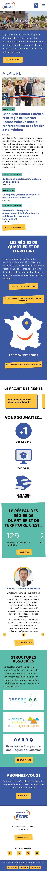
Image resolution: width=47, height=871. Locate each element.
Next (43, 634)
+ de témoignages (24, 642)
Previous (4, 634)
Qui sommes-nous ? (13, 60)
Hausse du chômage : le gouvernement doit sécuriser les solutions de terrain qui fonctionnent (20, 214)
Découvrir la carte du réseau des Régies (23, 365)
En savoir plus (24, 760)
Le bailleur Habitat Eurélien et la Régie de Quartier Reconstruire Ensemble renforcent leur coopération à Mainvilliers (23, 122)
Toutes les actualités (14, 227)
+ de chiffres (24, 552)
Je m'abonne (23, 796)
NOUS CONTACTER (23, 837)
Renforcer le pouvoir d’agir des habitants (19, 400)
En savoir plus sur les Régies (23, 286)
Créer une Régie (23, 442)
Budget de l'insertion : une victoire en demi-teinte (21, 180)
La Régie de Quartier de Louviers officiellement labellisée (20, 196)
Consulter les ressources (24, 496)
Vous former (23, 468)
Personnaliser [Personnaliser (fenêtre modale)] (35, 867)
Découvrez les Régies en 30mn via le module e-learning (23, 299)
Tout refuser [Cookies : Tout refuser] (24, 867)
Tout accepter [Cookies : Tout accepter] (12, 867)
